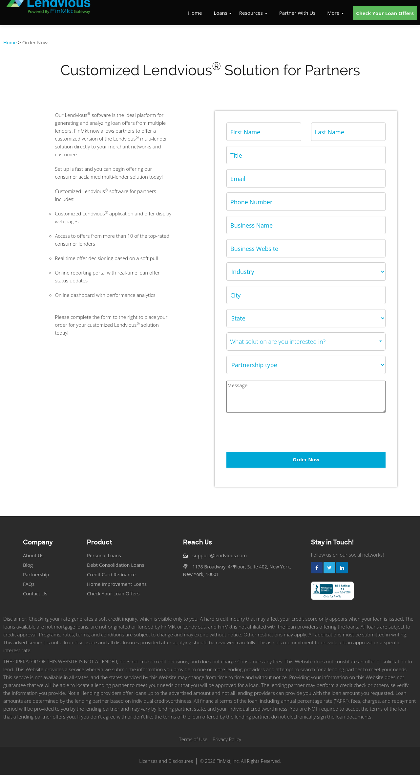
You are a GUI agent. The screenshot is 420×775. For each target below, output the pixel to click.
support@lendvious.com (220, 555)
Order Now (305, 459)
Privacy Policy (227, 739)
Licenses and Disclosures (166, 761)
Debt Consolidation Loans (116, 565)
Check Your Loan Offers (385, 13)
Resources (253, 13)
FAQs (29, 584)
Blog (28, 565)
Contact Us (35, 593)
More (335, 13)
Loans (220, 13)
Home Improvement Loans (117, 584)
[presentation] (276, 432)
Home (195, 13)
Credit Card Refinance (112, 574)
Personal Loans (104, 555)
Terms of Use (192, 739)
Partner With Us (297, 13)
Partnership (36, 574)
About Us (33, 555)
